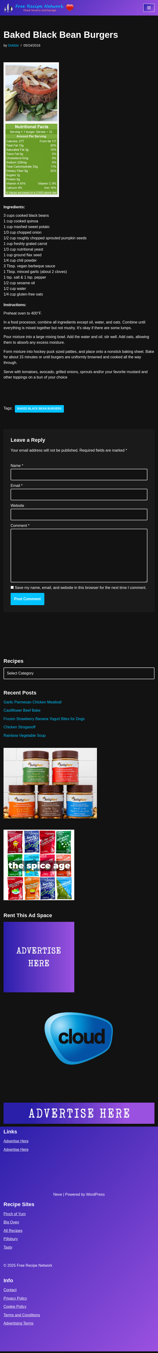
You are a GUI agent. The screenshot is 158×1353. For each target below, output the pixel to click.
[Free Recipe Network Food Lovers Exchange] (39, 7)
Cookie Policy (15, 1308)
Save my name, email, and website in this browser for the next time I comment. (80, 589)
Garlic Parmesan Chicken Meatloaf (33, 703)
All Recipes (13, 1232)
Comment (20, 527)
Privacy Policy (15, 1300)
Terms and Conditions (22, 1316)
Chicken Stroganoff (20, 728)
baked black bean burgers (39, 409)
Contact (10, 1292)
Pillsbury (11, 1241)
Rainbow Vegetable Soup (25, 737)
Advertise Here (16, 1143)
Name (17, 467)
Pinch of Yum (15, 1215)
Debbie (13, 45)
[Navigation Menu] (148, 8)
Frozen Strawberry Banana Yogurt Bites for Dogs (44, 720)
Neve (57, 1196)
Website (17, 507)
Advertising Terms (18, 1325)
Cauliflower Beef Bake (22, 712)
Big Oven (11, 1224)
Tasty (8, 1249)
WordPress (95, 1196)
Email (17, 487)
